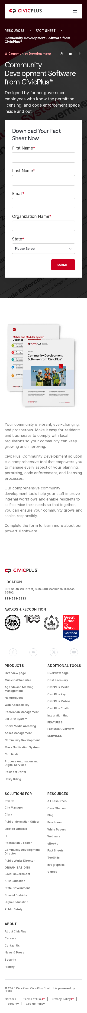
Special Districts (16, 895)
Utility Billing (13, 779)
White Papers (56, 829)
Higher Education (16, 902)
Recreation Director (18, 843)
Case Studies (56, 808)
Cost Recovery (57, 680)
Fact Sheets (55, 850)
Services (54, 735)
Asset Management (18, 733)
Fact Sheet (46, 31)
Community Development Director (22, 851)
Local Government (17, 874)
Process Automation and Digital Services (22, 763)
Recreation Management (22, 712)
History (10, 966)
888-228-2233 (15, 598)
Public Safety (14, 909)
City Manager (14, 807)
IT (6, 835)
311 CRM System (16, 719)
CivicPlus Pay (56, 694)
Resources (15, 31)
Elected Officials (16, 828)
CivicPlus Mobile (58, 701)
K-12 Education (15, 881)
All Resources (57, 801)
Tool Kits (53, 857)
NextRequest (14, 697)
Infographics (55, 864)
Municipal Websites (18, 680)
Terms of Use (35, 999)
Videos (52, 871)
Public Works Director (20, 860)
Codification (13, 754)
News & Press (14, 952)
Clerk (8, 814)
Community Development (22, 740)
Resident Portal (15, 772)
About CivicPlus (15, 931)
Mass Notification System (22, 747)
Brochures (54, 822)
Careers (10, 938)
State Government (17, 888)
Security (10, 959)
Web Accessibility (17, 705)
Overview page (15, 673)
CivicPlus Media (58, 687)
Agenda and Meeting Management (19, 688)
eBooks (52, 843)
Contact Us (12, 945)
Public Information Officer (22, 821)
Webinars (53, 836)
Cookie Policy (35, 1003)
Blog (50, 815)
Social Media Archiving (20, 726)
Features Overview (60, 729)
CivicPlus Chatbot (59, 708)
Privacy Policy (64, 999)
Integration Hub (57, 715)
